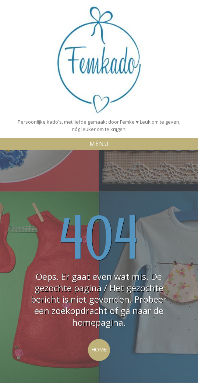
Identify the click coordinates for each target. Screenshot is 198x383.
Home (99, 349)
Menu (99, 144)
